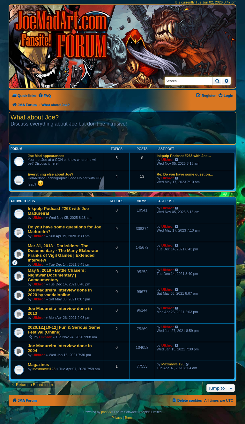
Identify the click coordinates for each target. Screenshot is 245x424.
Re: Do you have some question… (185, 174)
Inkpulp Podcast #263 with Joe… (184, 156)
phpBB (106, 412)
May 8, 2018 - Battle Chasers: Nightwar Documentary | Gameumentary (57, 275)
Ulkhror (167, 160)
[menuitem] (44, 95)
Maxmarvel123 (44, 369)
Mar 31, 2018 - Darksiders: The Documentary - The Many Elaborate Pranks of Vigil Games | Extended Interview (63, 252)
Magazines (38, 364)
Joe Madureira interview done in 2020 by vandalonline (60, 292)
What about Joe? (35, 117)
